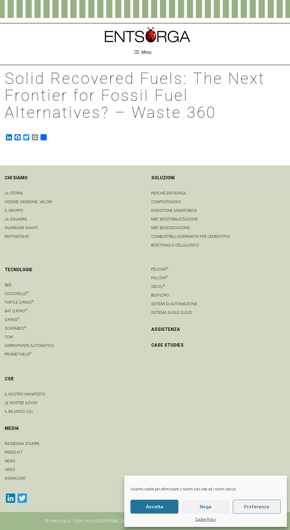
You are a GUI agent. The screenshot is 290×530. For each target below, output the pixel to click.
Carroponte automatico (29, 346)
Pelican (159, 269)
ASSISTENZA (165, 329)
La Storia (14, 193)
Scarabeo (15, 328)
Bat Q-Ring (16, 311)
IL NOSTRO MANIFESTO (25, 394)
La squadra (16, 219)
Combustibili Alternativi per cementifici (190, 236)
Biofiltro (160, 295)
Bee (8, 285)
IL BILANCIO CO (19, 411)
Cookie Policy (205, 519)
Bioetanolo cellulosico (175, 245)
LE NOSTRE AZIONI (21, 403)
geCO (158, 286)
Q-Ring (12, 320)
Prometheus (18, 354)
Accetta (154, 507)
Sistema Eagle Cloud (171, 312)
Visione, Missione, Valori (28, 202)
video (10, 470)
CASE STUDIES (167, 345)
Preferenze (256, 507)
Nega (205, 507)
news (10, 461)
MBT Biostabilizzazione (174, 219)
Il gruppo (14, 210)
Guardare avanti (21, 228)
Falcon (159, 278)
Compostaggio (166, 202)
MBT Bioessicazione (170, 228)
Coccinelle (17, 294)
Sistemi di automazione (174, 304)
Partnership (17, 236)
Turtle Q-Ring (19, 302)
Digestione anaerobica (174, 210)
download (15, 478)
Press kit (13, 452)
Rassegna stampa (22, 444)
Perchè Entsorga (168, 193)
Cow (9, 337)
